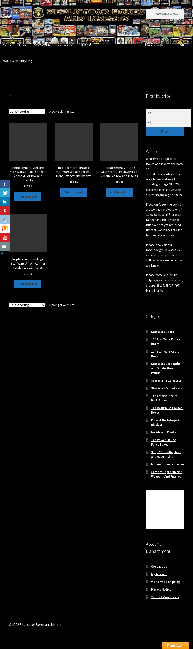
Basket (86, 44)
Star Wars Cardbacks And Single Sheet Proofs (165, 368)
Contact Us (66, 44)
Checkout (103, 41)
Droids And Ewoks (163, 432)
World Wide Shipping (165, 582)
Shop (22, 44)
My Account (42, 44)
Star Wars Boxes (162, 332)
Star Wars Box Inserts (166, 380)
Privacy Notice (161, 589)
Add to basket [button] (28, 196)
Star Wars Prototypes (166, 388)
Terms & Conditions (165, 597)
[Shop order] (27, 111)
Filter (165, 131)
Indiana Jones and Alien (167, 464)
